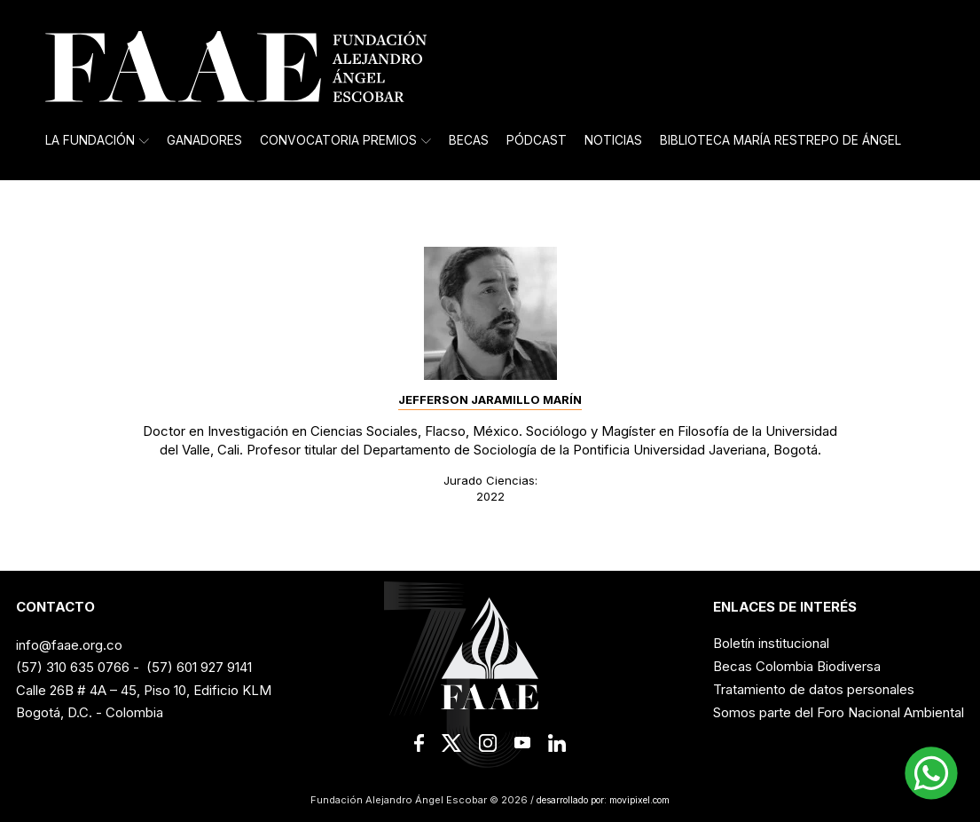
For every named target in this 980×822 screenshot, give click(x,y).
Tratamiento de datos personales (813, 689)
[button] (931, 773)
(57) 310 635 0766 (72, 667)
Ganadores (204, 140)
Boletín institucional (771, 643)
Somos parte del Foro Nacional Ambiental (838, 712)
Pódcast (536, 140)
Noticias (613, 140)
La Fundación (97, 140)
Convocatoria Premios (345, 140)
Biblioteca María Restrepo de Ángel (780, 140)
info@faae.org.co (69, 644)
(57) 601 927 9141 (199, 667)
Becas (469, 140)
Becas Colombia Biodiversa (797, 666)
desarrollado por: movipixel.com (602, 800)
